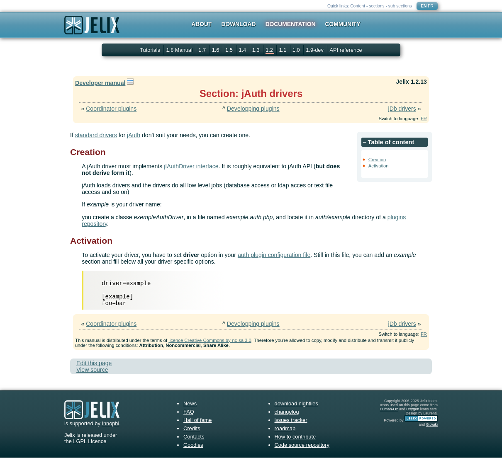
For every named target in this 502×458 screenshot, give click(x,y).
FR (431, 6)
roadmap (285, 428)
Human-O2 (389, 409)
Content (357, 6)
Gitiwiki (432, 424)
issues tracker (291, 420)
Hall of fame (197, 420)
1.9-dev (315, 50)
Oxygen (412, 409)
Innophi (110, 423)
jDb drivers (402, 108)
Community (343, 24)
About (201, 24)
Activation (378, 165)
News (190, 403)
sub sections (400, 6)
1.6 (216, 50)
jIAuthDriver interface (191, 166)
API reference (345, 50)
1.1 (283, 50)
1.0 (296, 50)
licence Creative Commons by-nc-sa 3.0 (209, 340)
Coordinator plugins (111, 108)
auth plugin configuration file (274, 255)
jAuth (133, 135)
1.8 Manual (180, 50)
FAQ (188, 412)
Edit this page (94, 363)
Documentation (291, 24)
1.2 (270, 50)
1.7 (202, 50)
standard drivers (96, 135)
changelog (287, 412)
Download (239, 24)
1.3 (256, 50)
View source (92, 369)
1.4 (243, 50)
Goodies (193, 445)
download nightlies (296, 403)
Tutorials (150, 50)
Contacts (194, 437)
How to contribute (295, 437)
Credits (191, 428)
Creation (377, 159)
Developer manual (100, 83)
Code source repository (302, 445)
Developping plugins (253, 108)
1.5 (229, 50)
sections (377, 6)
